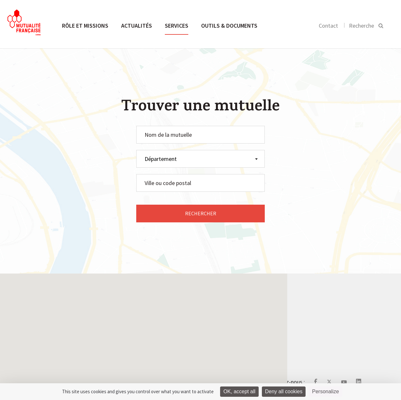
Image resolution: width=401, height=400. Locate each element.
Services (176, 25)
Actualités (136, 25)
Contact (328, 25)
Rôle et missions (85, 25)
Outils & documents (229, 25)
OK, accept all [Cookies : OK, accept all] (239, 391)
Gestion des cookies (198, 346)
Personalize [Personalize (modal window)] (325, 391)
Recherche (361, 25)
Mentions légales (194, 331)
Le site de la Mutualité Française (212, 316)
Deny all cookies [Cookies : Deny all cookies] (284, 391)
